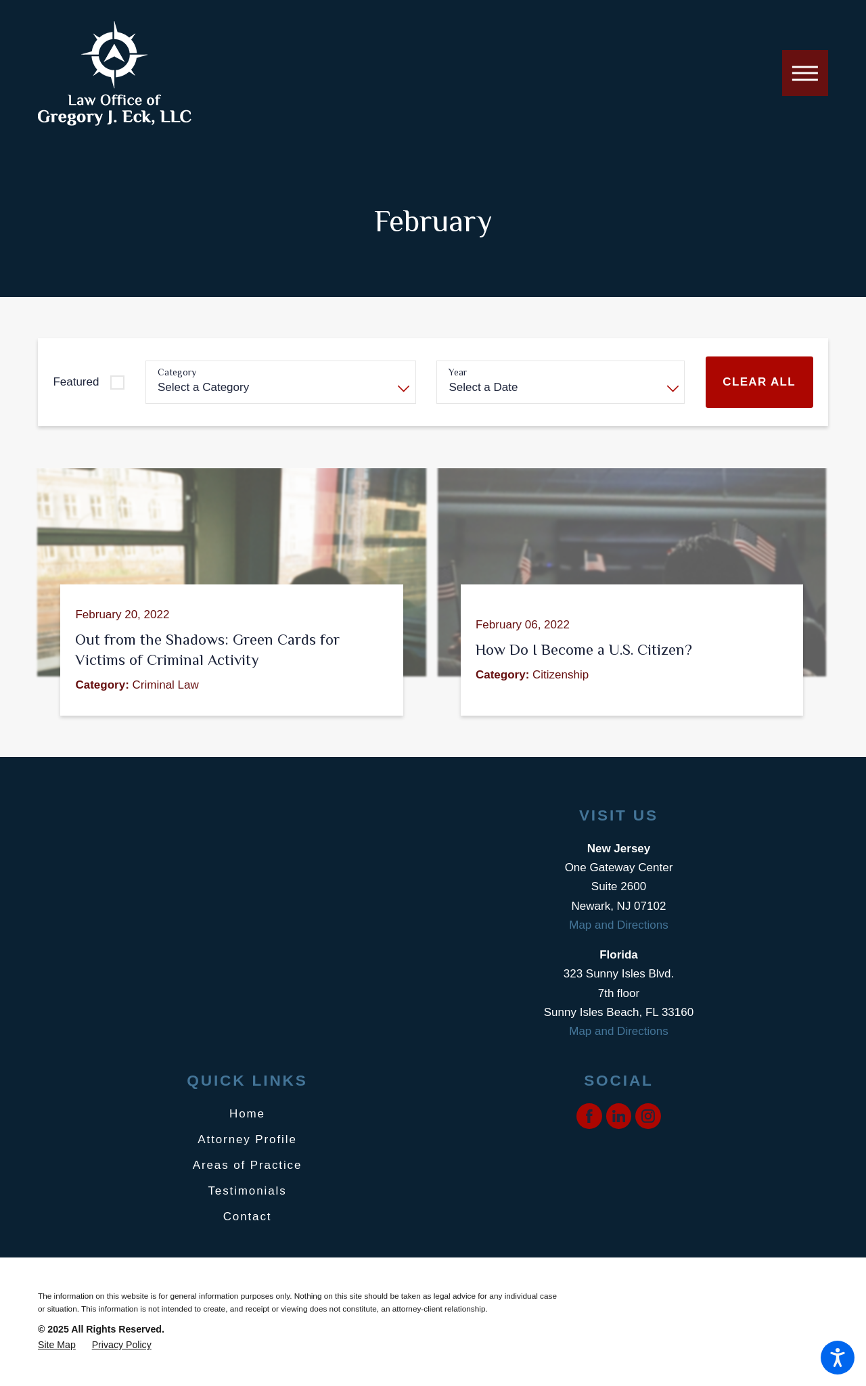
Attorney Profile (247, 1139)
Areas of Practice (247, 1165)
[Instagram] (648, 1116)
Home (247, 1113)
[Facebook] (589, 1116)
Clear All (759, 381)
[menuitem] (247, 1114)
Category (177, 372)
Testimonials (247, 1190)
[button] (837, 1358)
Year (458, 372)
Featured (76, 381)
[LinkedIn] (619, 1116)
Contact (247, 1216)
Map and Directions (618, 925)
